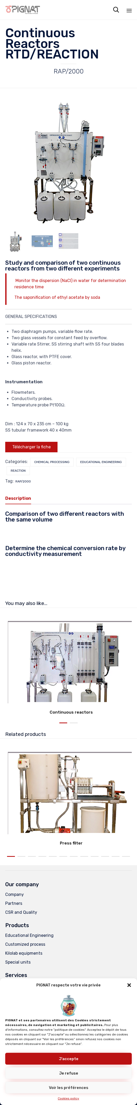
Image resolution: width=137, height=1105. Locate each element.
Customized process (25, 944)
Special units (18, 962)
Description (18, 498)
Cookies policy (68, 1098)
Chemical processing (52, 462)
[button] (129, 985)
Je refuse (68, 1073)
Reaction (18, 470)
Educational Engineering (101, 462)
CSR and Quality (21, 912)
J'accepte (68, 1058)
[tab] (20, 498)
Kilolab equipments (23, 953)
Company (14, 894)
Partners (13, 903)
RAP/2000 (23, 481)
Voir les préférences (68, 1087)
